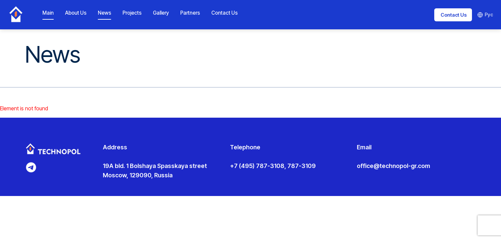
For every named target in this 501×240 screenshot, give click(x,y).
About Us (75, 13)
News (104, 13)
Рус (485, 14)
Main (48, 13)
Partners (190, 13)
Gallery (161, 13)
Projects (132, 13)
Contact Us (224, 13)
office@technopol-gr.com (393, 165)
